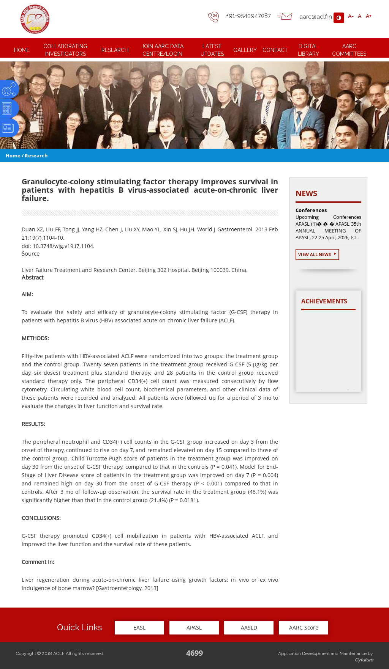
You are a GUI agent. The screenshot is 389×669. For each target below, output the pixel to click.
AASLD (249, 627)
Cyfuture (364, 660)
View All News (317, 254)
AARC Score (303, 627)
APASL (194, 627)
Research (36, 155)
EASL (139, 627)
